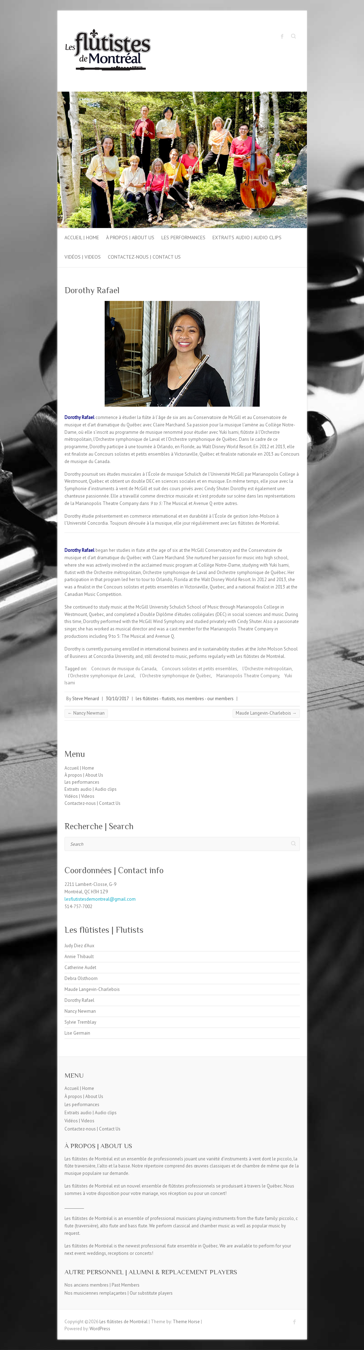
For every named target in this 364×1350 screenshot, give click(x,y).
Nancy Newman (86, 713)
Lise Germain (77, 1033)
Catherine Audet (80, 967)
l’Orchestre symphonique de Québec (175, 676)
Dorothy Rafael (79, 1000)
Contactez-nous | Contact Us (144, 257)
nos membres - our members (205, 699)
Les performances (183, 237)
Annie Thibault (79, 957)
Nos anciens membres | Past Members (102, 1285)
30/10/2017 (117, 699)
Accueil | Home (81, 237)
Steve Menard (85, 699)
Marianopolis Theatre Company (247, 676)
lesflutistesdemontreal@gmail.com (100, 899)
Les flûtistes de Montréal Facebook (282, 36)
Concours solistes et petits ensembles (199, 669)
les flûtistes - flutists (155, 699)
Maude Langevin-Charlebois (266, 713)
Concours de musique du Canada (123, 669)
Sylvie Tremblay (80, 1022)
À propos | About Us (130, 237)
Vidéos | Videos (82, 257)
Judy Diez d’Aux (79, 946)
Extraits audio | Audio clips (247, 237)
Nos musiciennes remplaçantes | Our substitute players (118, 1293)
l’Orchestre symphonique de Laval (101, 676)
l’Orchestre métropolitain (267, 669)
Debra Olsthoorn (81, 978)
